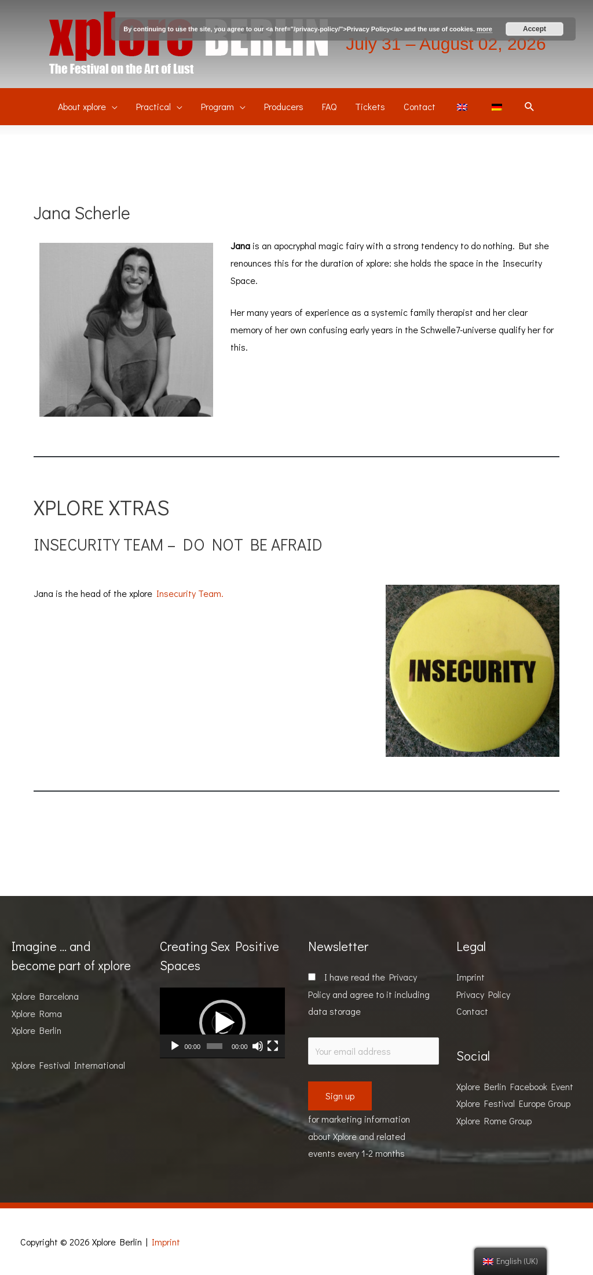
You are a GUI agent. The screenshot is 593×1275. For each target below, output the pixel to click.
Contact (472, 1011)
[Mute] (257, 1046)
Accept (534, 29)
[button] (222, 1023)
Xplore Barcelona (45, 996)
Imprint (470, 977)
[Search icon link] (530, 107)
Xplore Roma (37, 1013)
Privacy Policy (483, 994)
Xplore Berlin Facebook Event (514, 1086)
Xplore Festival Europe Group (513, 1103)
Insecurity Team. (190, 593)
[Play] (175, 1046)
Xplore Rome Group (494, 1120)
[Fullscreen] (273, 1046)
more (484, 29)
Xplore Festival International (68, 1065)
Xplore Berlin (36, 1030)
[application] (222, 1023)
